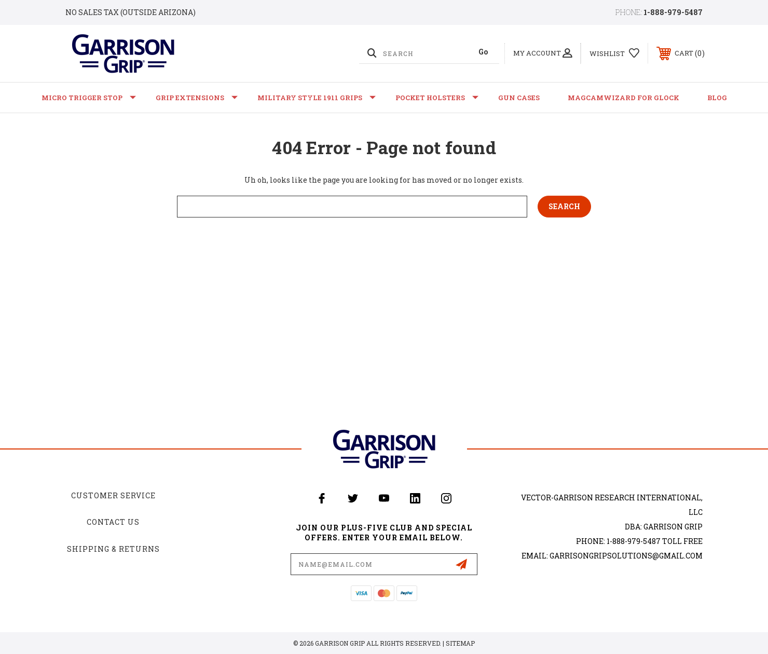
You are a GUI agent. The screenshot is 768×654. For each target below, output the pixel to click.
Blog (717, 97)
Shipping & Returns (113, 549)
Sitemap (460, 643)
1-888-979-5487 (673, 12)
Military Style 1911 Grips (316, 97)
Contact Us (113, 522)
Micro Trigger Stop (89, 97)
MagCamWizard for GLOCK (623, 97)
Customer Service (113, 495)
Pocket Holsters (436, 97)
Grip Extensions (197, 97)
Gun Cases (519, 97)
